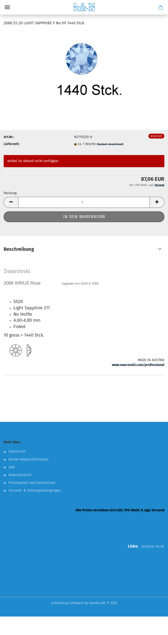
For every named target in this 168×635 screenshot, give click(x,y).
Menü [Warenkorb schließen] (7, 7)
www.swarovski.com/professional (138, 365)
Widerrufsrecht (20, 475)
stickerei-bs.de (152, 546)
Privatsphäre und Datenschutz (32, 483)
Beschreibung (19, 249)
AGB (12, 467)
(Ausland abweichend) (110, 144)
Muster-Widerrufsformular (29, 459)
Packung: (10, 193)
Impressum (17, 451)
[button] (11, 202)
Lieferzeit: (11, 144)
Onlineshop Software (67, 603)
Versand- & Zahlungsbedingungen (35, 490)
